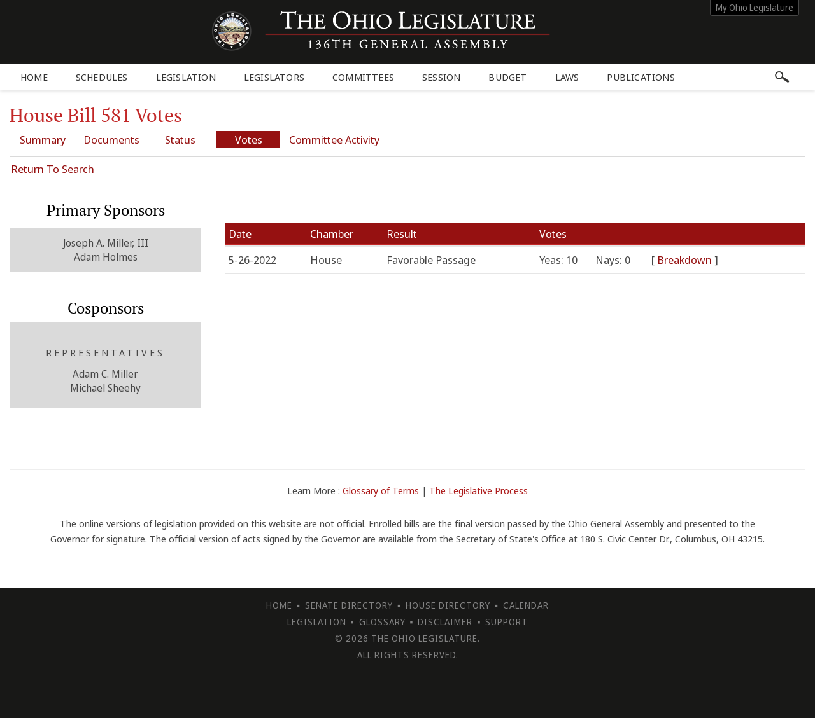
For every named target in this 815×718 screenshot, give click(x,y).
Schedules (102, 77)
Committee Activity (334, 139)
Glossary (382, 622)
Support (506, 622)
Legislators (274, 77)
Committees (363, 77)
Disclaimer (445, 622)
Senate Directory (349, 605)
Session (441, 77)
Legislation (186, 77)
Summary (43, 139)
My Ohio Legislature (754, 7)
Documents (111, 139)
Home (34, 77)
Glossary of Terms (381, 490)
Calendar (526, 605)
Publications (640, 77)
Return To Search (52, 169)
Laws (567, 77)
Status (180, 139)
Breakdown (685, 259)
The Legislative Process (478, 490)
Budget (507, 77)
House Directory (448, 605)
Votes (248, 139)
